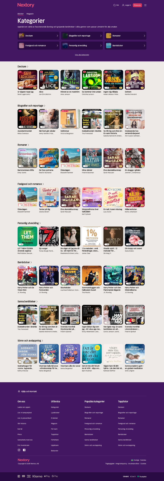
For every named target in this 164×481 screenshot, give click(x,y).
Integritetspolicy (121, 464)
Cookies (143, 464)
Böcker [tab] (21, 14)
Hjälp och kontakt (27, 391)
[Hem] (65, 5)
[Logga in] (126, 5)
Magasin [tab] (30, 14)
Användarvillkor (133, 464)
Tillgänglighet (109, 464)
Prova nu (137, 5)
